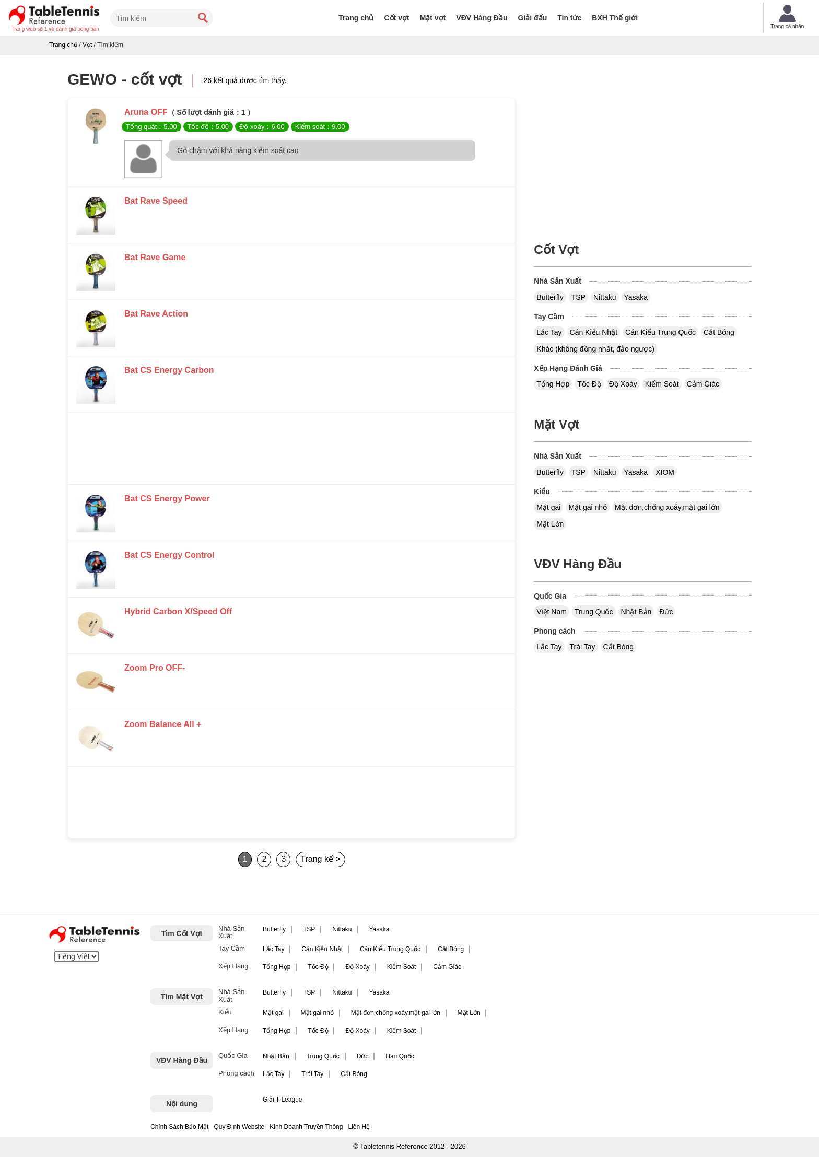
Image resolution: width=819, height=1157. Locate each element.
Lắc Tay (548, 332)
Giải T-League (282, 1099)
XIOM (665, 472)
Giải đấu (532, 18)
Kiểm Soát (662, 384)
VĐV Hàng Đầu (481, 18)
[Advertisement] (291, 451)
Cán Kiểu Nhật (593, 332)
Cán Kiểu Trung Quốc (660, 332)
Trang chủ (355, 18)
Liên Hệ (359, 1126)
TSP (578, 297)
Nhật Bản (636, 611)
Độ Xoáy (623, 384)
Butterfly (549, 297)
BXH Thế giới (615, 18)
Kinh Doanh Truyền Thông (306, 1126)
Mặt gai (548, 507)
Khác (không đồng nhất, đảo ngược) (595, 349)
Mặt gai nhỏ (587, 507)
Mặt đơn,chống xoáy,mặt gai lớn (667, 507)
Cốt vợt (397, 18)
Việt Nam (551, 611)
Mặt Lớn (550, 524)
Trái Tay (582, 646)
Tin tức (569, 18)
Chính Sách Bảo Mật (179, 1126)
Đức (666, 611)
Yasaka (636, 297)
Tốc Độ (589, 384)
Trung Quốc (594, 611)
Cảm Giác (703, 384)
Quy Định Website (239, 1126)
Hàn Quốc (399, 1056)
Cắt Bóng (719, 332)
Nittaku (604, 297)
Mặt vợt (433, 18)
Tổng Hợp (552, 384)
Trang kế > (320, 859)
